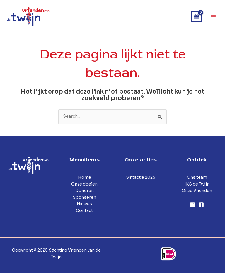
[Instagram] (192, 204)
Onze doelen (84, 184)
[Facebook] (201, 204)
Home (84, 177)
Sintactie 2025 (140, 177)
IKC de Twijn (197, 184)
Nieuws (84, 203)
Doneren (84, 190)
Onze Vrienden (197, 190)
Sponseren (84, 197)
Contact (84, 210)
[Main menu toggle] (213, 16)
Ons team (197, 177)
